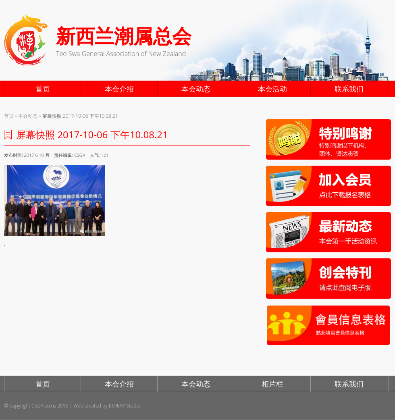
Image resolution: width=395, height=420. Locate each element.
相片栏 (272, 384)
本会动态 (195, 89)
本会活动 (272, 89)
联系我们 (349, 89)
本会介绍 (119, 89)
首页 (42, 89)
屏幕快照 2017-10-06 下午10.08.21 (80, 115)
